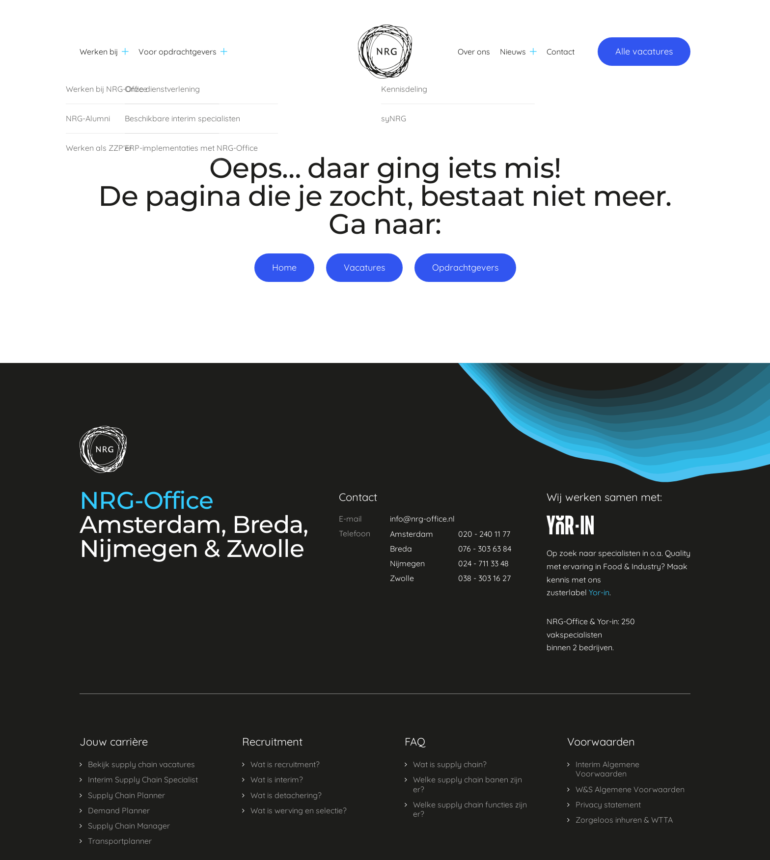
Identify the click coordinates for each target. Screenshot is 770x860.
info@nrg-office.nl (422, 519)
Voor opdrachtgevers (182, 51)
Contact (561, 51)
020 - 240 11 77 (484, 534)
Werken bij (104, 51)
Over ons (474, 51)
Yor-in (599, 592)
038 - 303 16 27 (484, 578)
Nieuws (518, 51)
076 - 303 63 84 (484, 549)
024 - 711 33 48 (483, 563)
